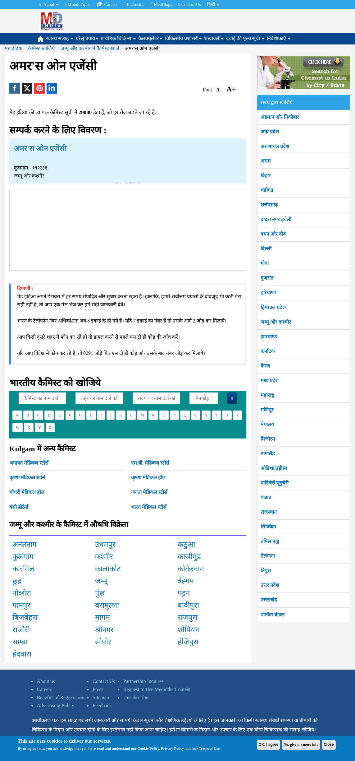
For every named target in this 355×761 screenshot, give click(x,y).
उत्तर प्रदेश (270, 585)
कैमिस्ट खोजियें (41, 48)
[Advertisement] (128, 229)
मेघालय (267, 424)
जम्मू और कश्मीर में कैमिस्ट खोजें (90, 48)
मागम (102, 617)
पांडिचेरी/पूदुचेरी (275, 482)
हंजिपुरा (188, 642)
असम (266, 161)
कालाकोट (108, 569)
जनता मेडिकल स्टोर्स (149, 492)
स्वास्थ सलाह (59, 38)
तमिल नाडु (270, 541)
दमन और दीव (273, 234)
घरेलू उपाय (87, 38)
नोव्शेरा (21, 593)
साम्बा (20, 642)
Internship (134, 4)
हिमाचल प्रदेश (273, 307)
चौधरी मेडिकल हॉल (26, 492)
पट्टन (184, 593)
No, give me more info (301, 744)
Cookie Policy (148, 748)
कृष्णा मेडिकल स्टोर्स (27, 477)
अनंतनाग (24, 545)
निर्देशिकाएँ (278, 38)
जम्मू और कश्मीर (276, 322)
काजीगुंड (189, 557)
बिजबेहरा (25, 617)
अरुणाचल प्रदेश (275, 146)
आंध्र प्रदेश (270, 131)
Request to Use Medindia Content (157, 689)
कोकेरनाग (191, 569)
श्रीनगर (104, 630)
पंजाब (266, 497)
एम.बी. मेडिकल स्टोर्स (150, 463)
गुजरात (267, 278)
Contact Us (189, 4)
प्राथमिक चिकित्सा (118, 38)
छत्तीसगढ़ (269, 204)
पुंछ (100, 593)
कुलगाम (23, 557)
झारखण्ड (269, 336)
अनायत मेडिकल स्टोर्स (28, 463)
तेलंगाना (268, 556)
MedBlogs (161, 4)
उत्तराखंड (269, 599)
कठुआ (186, 545)
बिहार (266, 175)
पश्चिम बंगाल (272, 614)
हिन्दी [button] (213, 4)
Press (98, 689)
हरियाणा (268, 292)
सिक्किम (268, 526)
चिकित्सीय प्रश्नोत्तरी (183, 38)
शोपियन (188, 630)
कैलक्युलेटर (150, 38)
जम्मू (101, 581)
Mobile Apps (77, 4)
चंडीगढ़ (267, 190)
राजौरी (21, 630)
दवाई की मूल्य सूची (245, 38)
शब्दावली (214, 38)
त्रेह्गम (186, 581)
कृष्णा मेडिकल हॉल (148, 477)
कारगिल (23, 569)
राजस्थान (269, 512)
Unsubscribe (135, 697)
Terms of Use (209, 748)
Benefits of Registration (60, 697)
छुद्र (17, 581)
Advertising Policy (55, 705)
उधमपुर (105, 545)
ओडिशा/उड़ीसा (274, 468)
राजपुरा (188, 617)
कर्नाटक (268, 351)
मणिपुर (267, 409)
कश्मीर (104, 557)
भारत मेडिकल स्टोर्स (148, 507)
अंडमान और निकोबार (280, 117)
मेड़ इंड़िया (13, 48)
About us (46, 681)
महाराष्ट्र (267, 395)
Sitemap (101, 697)
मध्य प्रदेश (270, 380)
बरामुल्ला (107, 605)
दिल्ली (266, 248)
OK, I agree (268, 744)
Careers (107, 4)
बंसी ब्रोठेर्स (18, 507)
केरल (265, 366)
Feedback (102, 705)
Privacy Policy (172, 748)
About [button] (48, 4)
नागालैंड (268, 453)
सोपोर (103, 642)
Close (329, 744)
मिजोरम (268, 439)
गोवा (265, 263)
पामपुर (21, 605)
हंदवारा (21, 654)
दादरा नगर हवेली (276, 219)
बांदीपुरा (188, 605)
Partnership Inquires (143, 681)
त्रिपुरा (266, 570)
